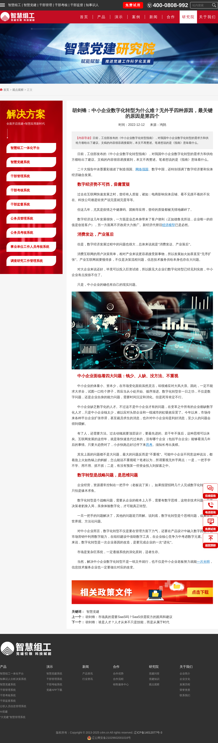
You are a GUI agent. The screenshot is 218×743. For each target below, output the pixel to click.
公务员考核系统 (21, 232)
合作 (171, 17)
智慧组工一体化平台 (25, 148)
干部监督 (76, 5)
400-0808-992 (170, 5)
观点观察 (18, 89)
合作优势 (118, 673)
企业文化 (185, 678)
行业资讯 (87, 678)
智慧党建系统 (20, 162)
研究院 (188, 17)
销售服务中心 (121, 684)
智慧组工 (14, 5)
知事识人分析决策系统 (13, 678)
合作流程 (118, 678)
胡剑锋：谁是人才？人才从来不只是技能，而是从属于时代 (127, 622)
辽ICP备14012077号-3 (148, 732)
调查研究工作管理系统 (26, 261)
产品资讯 (87, 673)
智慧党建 (30, 5)
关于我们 (207, 17)
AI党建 (4, 711)
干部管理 (45, 5)
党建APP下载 (54, 689)
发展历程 (185, 684)
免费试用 (133, 5)
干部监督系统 (20, 204)
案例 (136, 17)
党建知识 (154, 678)
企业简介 (185, 673)
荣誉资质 (185, 689)
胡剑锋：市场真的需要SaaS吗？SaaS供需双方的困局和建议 (128, 617)
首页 (84, 17)
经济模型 (168, 225)
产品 (101, 17)
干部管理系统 (20, 176)
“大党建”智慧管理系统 (12, 717)
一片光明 (203, 561)
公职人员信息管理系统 (13, 706)
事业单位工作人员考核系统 (29, 246)
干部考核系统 (20, 190)
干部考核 (61, 5)
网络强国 (141, 169)
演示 (119, 17)
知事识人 (92, 5)
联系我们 (185, 695)
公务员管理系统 (21, 218)
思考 (149, 444)
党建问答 (154, 673)
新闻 (153, 17)
